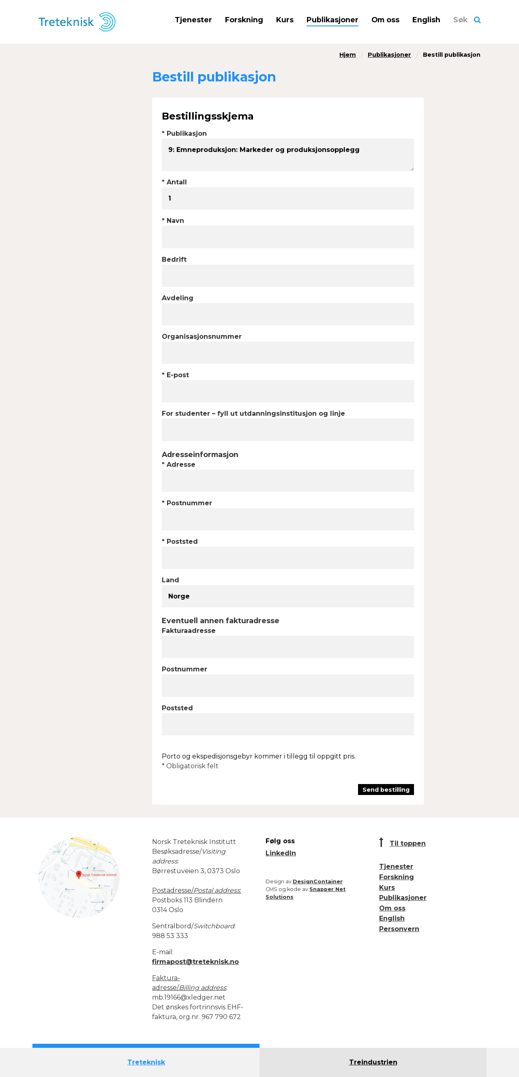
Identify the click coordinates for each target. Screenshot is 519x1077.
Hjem (347, 54)
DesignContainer (318, 881)
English (426, 19)
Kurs (285, 19)
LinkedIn (281, 853)
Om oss (385, 19)
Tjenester (193, 19)
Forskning (244, 19)
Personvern (399, 929)
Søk (460, 19)
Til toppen (408, 843)
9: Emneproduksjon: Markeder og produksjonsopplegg (288, 155)
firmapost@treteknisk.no (195, 962)
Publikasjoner (332, 19)
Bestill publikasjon (451, 54)
